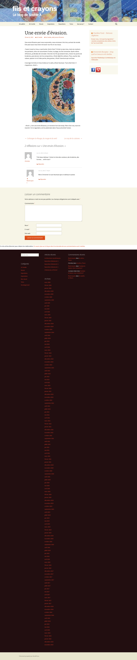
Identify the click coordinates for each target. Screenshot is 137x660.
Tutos (71, 24)
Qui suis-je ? (80, 24)
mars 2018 (47, 562)
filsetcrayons (72, 258)
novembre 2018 (49, 538)
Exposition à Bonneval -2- (52, 264)
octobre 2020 (48, 471)
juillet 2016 (48, 621)
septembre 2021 (49, 438)
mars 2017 (47, 597)
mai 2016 (47, 627)
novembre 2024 (49, 326)
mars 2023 (47, 385)
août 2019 (47, 512)
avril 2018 (47, 559)
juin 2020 (47, 482)
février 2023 (48, 388)
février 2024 (48, 353)
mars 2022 (47, 421)
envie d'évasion (59, 37)
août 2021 (47, 441)
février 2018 (48, 565)
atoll (53, 37)
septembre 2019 (49, 509)
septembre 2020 (49, 474)
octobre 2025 (48, 297)
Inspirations (50, 24)
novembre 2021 (49, 432)
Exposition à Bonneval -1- (52, 267)
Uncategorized (25, 285)
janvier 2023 (48, 391)
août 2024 (47, 335)
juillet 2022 (48, 409)
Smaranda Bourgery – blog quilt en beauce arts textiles (102, 53)
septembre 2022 (49, 403)
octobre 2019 (48, 506)
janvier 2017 (48, 603)
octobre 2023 (48, 365)
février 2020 (48, 494)
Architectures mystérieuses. (53, 258)
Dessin (41, 24)
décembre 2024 (49, 323)
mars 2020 (47, 491)
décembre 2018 (49, 536)
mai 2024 (47, 344)
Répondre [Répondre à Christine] (41, 164)
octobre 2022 (48, 400)
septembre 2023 (49, 368)
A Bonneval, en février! (51, 270)
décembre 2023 (49, 359)
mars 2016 (47, 633)
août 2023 (47, 371)
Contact (90, 24)
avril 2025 (47, 312)
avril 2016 (47, 630)
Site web (27, 233)
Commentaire (30, 203)
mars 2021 (47, 456)
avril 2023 (47, 382)
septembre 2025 (49, 300)
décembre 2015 (49, 642)
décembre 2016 (49, 606)
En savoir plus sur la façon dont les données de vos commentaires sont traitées (59, 246)
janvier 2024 (48, 356)
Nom (27, 225)
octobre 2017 (48, 577)
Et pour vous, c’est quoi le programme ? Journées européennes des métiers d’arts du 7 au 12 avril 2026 (103, 41)
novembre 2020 (49, 468)
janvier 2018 (48, 568)
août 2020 (47, 477)
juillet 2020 (48, 480)
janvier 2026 (48, 288)
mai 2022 (47, 415)
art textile (48, 37)
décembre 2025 (49, 291)
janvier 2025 (48, 320)
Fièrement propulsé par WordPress (29, 656)
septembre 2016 (49, 615)
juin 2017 (47, 589)
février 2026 (48, 285)
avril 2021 (47, 453)
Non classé (24, 279)
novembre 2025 (49, 294)
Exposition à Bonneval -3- (52, 261)
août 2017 (47, 583)
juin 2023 (47, 376)
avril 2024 (47, 347)
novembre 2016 (49, 609)
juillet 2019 (48, 515)
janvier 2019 (48, 533)
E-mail (27, 229)
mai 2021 (47, 450)
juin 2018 (47, 553)
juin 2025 (47, 306)
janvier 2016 (48, 639)
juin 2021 (47, 447)
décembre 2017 (49, 571)
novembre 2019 (49, 503)
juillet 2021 (48, 444)
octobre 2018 (48, 541)
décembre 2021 (49, 429)
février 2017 (48, 600)
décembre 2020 (49, 465)
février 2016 (48, 636)
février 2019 (48, 530)
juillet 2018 (48, 550)
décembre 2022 (49, 394)
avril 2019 (47, 524)
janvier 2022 (48, 427)
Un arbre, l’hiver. (81, 263)
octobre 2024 (48, 329)
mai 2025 (47, 309)
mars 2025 (47, 315)
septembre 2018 (49, 544)
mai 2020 (47, 485)
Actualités (22, 24)
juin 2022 (47, 412)
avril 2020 (47, 488)
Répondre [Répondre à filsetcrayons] (43, 179)
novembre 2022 (49, 397)
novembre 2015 (49, 645)
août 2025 (47, 303)
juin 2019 (47, 518)
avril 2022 (47, 418)
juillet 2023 (48, 373)
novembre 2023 (49, 362)
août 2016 (47, 618)
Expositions (62, 24)
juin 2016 (47, 624)
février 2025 (48, 317)
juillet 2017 (48, 586)
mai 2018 (47, 556)
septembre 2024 (49, 332)
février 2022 (48, 424)
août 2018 (47, 547)
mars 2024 (47, 350)
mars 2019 (47, 527)
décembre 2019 (49, 500)
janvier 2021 (48, 462)
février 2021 (48, 459)
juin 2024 (47, 341)
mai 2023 (47, 379)
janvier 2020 (48, 497)
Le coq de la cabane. (73, 138)
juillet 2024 (48, 338)
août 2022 (47, 406)
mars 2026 (47, 282)
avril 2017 (47, 594)
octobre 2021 (48, 435)
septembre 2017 (49, 580)
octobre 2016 (48, 612)
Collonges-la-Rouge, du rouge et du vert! (41, 138)
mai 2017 (47, 592)
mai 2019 (47, 521)
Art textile (32, 24)
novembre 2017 (49, 574)
